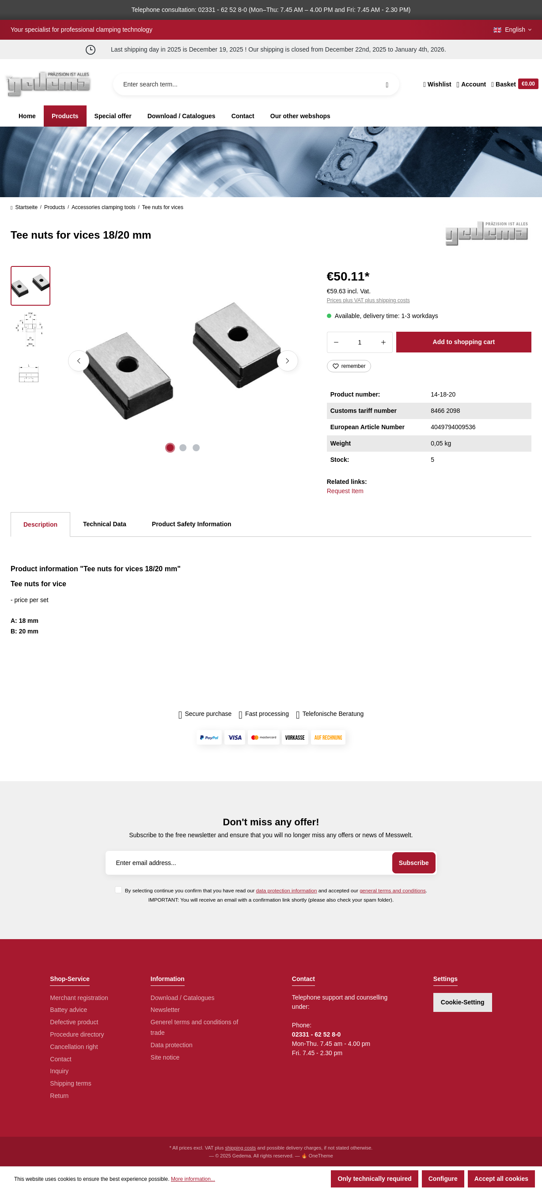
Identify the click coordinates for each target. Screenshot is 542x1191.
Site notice (165, 1057)
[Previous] (78, 360)
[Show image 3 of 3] (196, 447)
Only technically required (374, 1178)
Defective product (74, 1022)
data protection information (286, 890)
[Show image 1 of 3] (170, 447)
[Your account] (471, 84)
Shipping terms (70, 1083)
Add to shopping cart (464, 341)
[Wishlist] (437, 84)
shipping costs (240, 1147)
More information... (193, 1179)
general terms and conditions (393, 890)
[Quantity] (360, 342)
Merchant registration (79, 997)
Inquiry (59, 1071)
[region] (158, 361)
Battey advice (68, 1009)
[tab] (40, 524)
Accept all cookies (501, 1178)
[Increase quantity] (384, 342)
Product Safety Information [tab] (191, 524)
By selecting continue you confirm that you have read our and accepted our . (276, 890)
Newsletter (165, 1009)
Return (59, 1095)
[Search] (387, 84)
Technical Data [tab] (104, 524)
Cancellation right (74, 1046)
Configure (443, 1178)
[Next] (287, 360)
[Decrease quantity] (336, 342)
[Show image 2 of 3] (183, 447)
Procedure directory (77, 1034)
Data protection (172, 1045)
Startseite (24, 207)
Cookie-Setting (463, 1002)
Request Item (345, 490)
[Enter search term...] (256, 84)
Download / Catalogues (183, 997)
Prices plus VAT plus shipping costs (368, 300)
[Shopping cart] (513, 84)
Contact (60, 1059)
